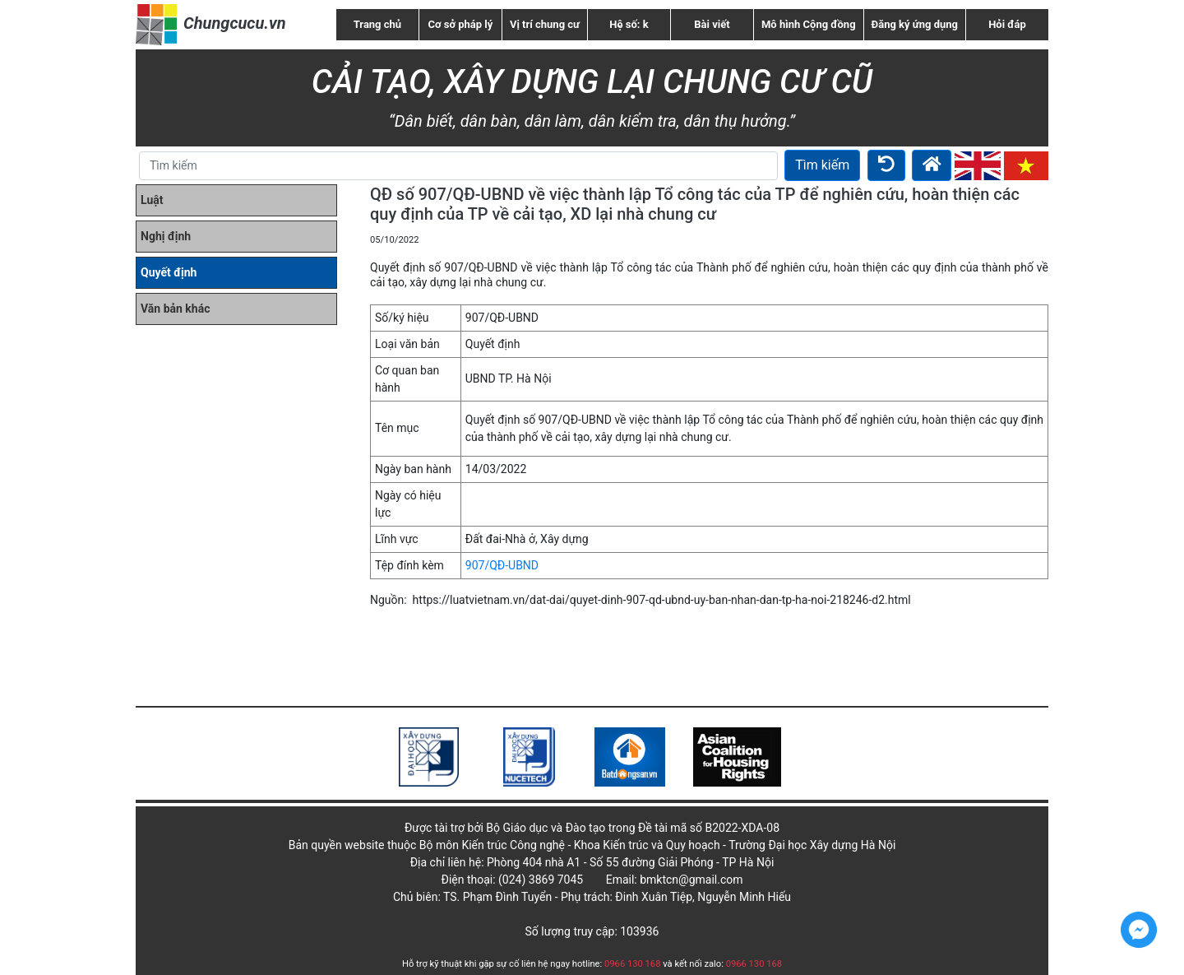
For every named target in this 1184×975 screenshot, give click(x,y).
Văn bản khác (175, 308)
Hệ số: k (628, 24)
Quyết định (169, 272)
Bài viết (711, 24)
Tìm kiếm (822, 165)
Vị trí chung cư (545, 24)
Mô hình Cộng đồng (808, 24)
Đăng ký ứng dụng (915, 24)
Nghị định (166, 236)
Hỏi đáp (1007, 24)
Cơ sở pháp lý (460, 24)
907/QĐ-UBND (502, 565)
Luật (152, 200)
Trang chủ (377, 24)
